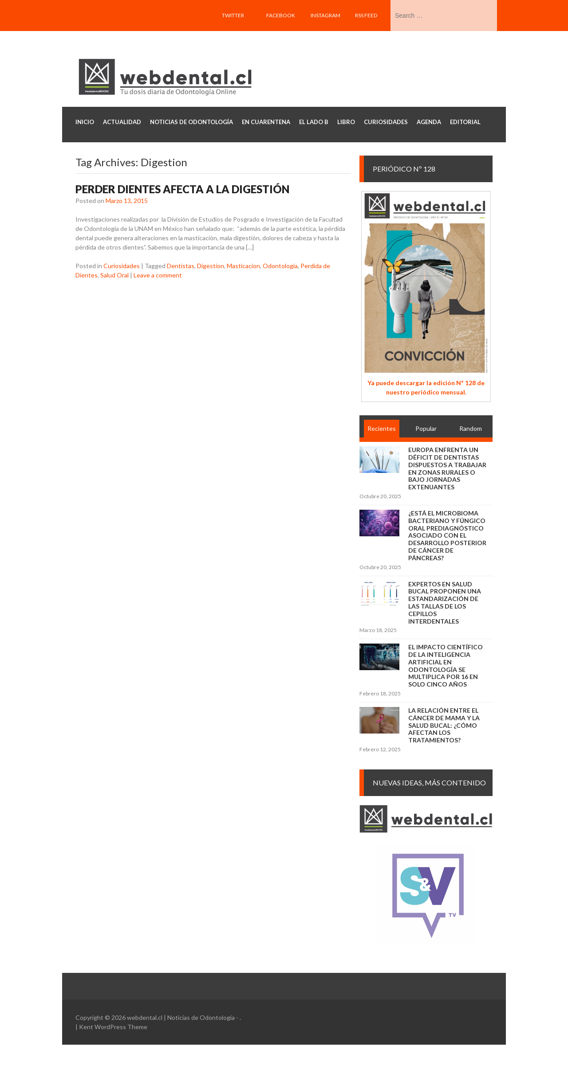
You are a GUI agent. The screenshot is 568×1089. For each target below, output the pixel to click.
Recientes (381, 428)
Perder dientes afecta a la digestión (182, 189)
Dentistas (180, 265)
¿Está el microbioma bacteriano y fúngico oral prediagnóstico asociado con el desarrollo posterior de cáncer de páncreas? (447, 535)
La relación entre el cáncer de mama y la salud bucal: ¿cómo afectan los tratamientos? (444, 725)
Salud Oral (114, 275)
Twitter (233, 15)
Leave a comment (158, 275)
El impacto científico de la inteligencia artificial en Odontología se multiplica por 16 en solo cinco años (445, 665)
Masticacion (243, 265)
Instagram (325, 15)
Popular (426, 428)
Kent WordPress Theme (113, 1026)
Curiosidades (121, 265)
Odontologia (280, 265)
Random (470, 428)
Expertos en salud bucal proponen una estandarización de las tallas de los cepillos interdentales (444, 602)
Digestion (210, 265)
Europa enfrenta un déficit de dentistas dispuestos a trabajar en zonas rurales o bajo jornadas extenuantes (447, 468)
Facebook (280, 15)
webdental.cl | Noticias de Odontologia (181, 1017)
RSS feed (366, 15)
